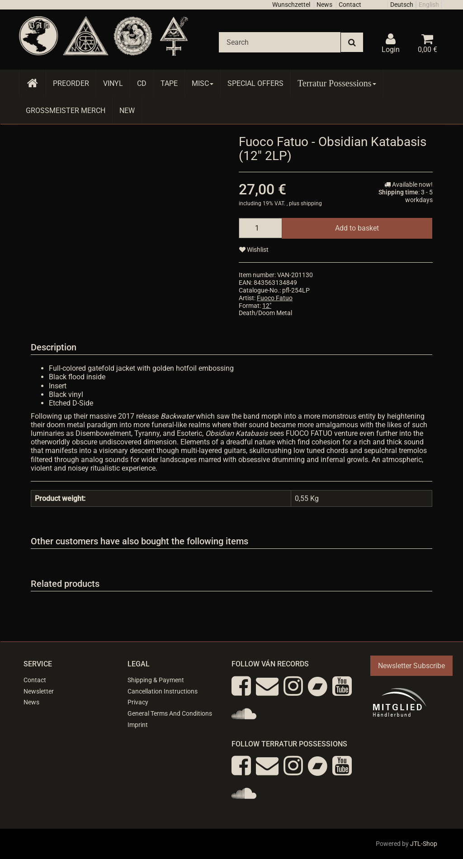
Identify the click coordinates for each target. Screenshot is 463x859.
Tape (169, 83)
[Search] (279, 42)
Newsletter (39, 691)
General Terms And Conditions (170, 713)
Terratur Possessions (337, 83)
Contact (350, 4)
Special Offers (255, 83)
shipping (311, 203)
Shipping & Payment (156, 680)
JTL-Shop (423, 843)
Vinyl (113, 83)
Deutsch (401, 4)
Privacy (138, 702)
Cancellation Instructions (163, 691)
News (324, 4)
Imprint (138, 724)
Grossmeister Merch (65, 110)
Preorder (71, 83)
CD (141, 83)
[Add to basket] (357, 228)
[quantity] (260, 228)
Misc (202, 83)
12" (266, 305)
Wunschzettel (291, 4)
